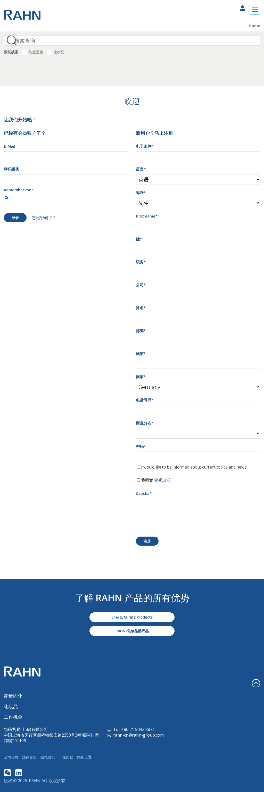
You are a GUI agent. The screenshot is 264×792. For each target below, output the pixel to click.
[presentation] (175, 508)
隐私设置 (84, 757)
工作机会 (13, 717)
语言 (141, 169)
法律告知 (29, 757)
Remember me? (18, 189)
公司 (141, 284)
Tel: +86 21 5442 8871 (131, 729)
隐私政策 (162, 480)
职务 (141, 261)
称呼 (141, 192)
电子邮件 (144, 146)
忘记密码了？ (44, 217)
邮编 (141, 330)
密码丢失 (11, 169)
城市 (141, 353)
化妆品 (58, 51)
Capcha (144, 493)
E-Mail (9, 146)
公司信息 (11, 757)
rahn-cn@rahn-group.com (135, 735)
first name (147, 216)
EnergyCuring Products (132, 617)
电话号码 (144, 400)
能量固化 (36, 51)
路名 (141, 307)
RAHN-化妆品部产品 (132, 630)
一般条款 (66, 757)
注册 (147, 541)
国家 (141, 376)
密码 (141, 446)
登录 (15, 217)
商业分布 (144, 423)
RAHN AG (38, 780)
